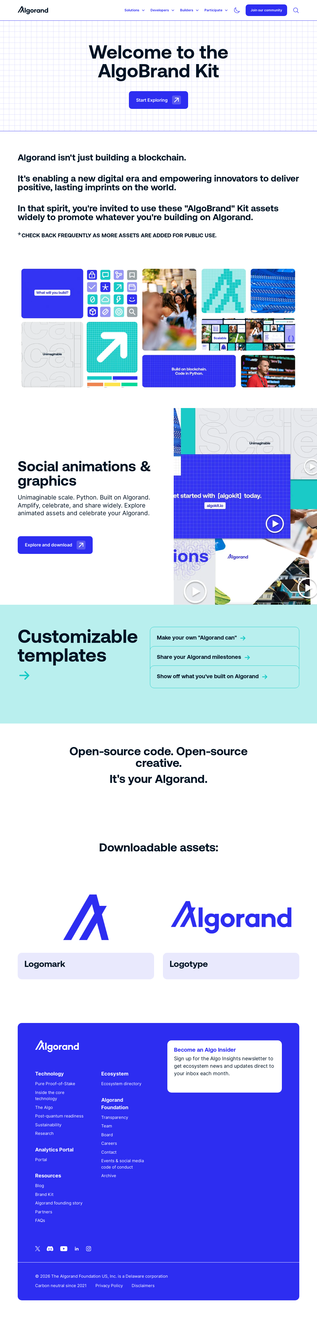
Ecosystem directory (122, 1086)
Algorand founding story (59, 1211)
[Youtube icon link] (64, 1257)
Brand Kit (44, 1203)
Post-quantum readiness (49, 1121)
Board (107, 1137)
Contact (109, 1154)
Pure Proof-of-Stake (55, 1086)
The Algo (44, 1109)
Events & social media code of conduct (123, 1166)
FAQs (40, 1229)
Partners (44, 1220)
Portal (41, 1168)
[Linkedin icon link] (77, 1257)
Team (107, 1128)
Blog (39, 1194)
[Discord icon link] (50, 1257)
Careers (109, 1145)
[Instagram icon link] (89, 1257)
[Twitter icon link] (37, 1257)
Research (44, 1142)
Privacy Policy (109, 1294)
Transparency (115, 1119)
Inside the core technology (50, 1098)
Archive (109, 1178)
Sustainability (48, 1133)
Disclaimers (143, 1294)
